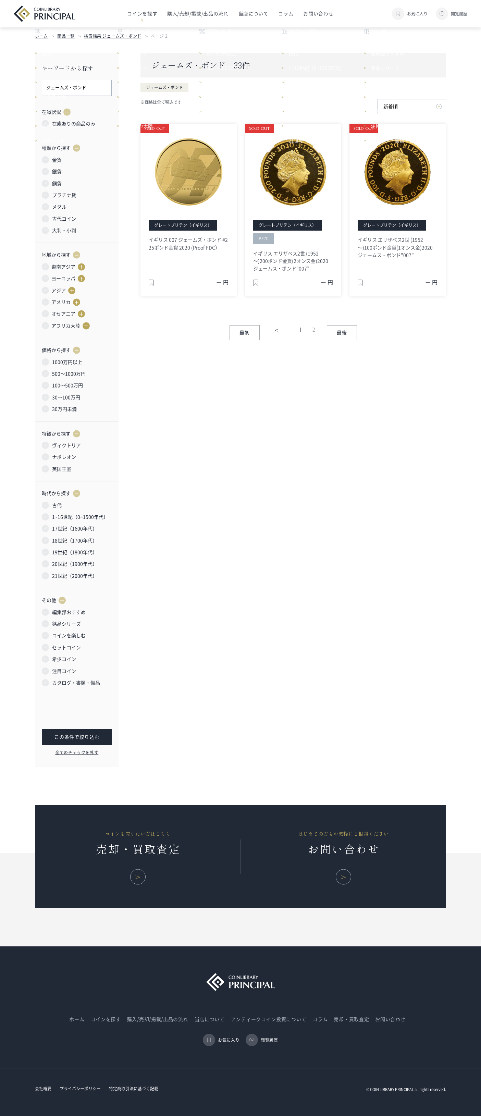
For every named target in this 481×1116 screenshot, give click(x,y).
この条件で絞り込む (76, 737)
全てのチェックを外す (76, 752)
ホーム (41, 36)
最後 (342, 332)
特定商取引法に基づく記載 (133, 1089)
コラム (285, 13)
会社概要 (43, 1089)
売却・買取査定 (351, 1019)
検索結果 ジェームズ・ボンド (112, 36)
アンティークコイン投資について (269, 1019)
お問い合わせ (318, 13)
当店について (253, 13)
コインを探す (106, 1019)
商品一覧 (65, 36)
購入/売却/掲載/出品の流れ (198, 13)
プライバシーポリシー (80, 1089)
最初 (244, 332)
